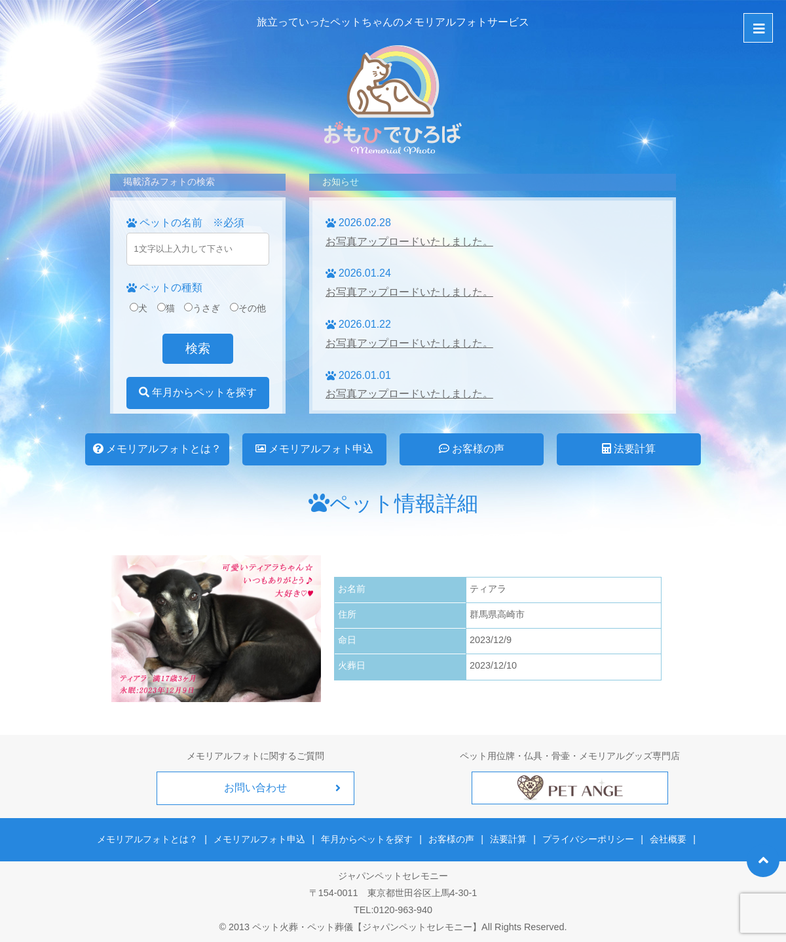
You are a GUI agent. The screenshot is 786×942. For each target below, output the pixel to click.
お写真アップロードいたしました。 (409, 241)
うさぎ (202, 308)
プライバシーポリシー (588, 839)
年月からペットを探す (198, 392)
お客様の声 (471, 448)
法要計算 (629, 448)
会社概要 (667, 839)
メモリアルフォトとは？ (157, 448)
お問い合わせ (255, 787)
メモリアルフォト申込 (314, 448)
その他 (248, 308)
